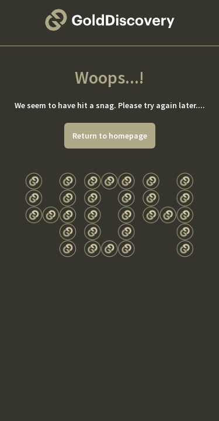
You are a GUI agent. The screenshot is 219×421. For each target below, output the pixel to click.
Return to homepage (109, 135)
